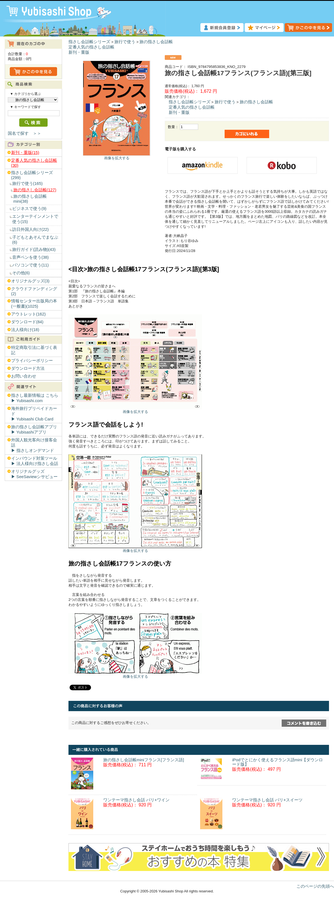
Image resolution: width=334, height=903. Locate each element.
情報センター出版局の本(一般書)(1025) (34, 304)
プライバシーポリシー (32, 360)
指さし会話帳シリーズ (89, 42)
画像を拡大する (116, 158)
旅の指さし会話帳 (156, 42)
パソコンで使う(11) (30, 265)
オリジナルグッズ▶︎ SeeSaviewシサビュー (34, 474)
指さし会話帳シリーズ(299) (32, 175)
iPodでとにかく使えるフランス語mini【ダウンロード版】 (277, 762)
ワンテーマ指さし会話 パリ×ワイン (136, 800)
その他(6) (21, 273)
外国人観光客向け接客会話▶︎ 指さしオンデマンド (34, 445)
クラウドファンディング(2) (34, 291)
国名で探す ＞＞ (24, 133)
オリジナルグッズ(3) (30, 281)
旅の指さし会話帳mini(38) (30, 199)
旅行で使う (124, 42)
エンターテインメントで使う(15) (35, 219)
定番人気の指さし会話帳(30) (34, 163)
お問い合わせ (23, 376)
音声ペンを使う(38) (30, 257)
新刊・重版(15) (25, 152)
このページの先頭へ (315, 886)
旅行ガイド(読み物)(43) (34, 249)
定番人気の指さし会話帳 (91, 47)
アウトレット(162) (28, 314)
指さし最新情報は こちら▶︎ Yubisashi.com (34, 398)
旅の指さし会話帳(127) (34, 190)
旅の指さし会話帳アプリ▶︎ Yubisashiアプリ (34, 429)
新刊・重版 (78, 52)
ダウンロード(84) (27, 322)
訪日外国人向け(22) (30, 229)
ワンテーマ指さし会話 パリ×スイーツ (267, 800)
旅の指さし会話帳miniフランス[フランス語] (143, 760)
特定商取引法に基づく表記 (34, 350)
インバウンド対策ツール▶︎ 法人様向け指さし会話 (34, 461)
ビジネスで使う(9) (29, 208)
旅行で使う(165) (27, 183)
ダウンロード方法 (28, 368)
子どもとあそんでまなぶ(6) (35, 239)
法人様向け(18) (25, 329)
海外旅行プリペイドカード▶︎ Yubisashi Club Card (34, 413)
